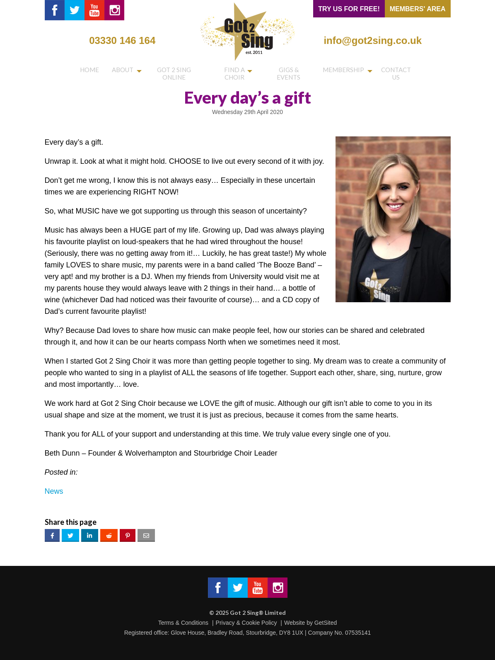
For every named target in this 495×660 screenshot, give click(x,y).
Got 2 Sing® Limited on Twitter (75, 10)
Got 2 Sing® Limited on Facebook (55, 10)
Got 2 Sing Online (170, 71)
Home (87, 71)
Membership (343, 71)
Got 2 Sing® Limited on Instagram (114, 10)
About (116, 71)
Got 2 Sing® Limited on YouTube (94, 10)
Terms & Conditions (183, 622)
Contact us (397, 71)
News (54, 491)
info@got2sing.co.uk (373, 40)
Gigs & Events (289, 71)
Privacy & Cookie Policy (246, 622)
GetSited (325, 622)
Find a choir (232, 71)
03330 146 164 (122, 40)
